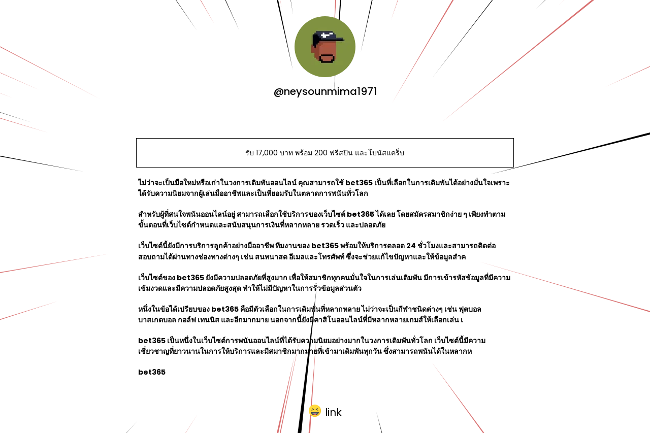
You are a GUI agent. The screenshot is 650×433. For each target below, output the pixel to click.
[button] (325, 410)
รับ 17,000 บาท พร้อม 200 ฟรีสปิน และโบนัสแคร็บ (324, 153)
